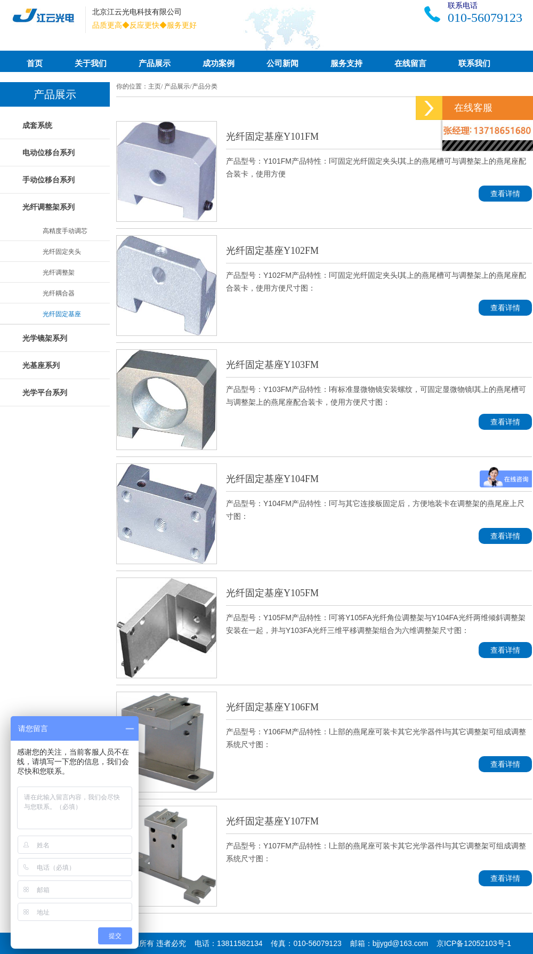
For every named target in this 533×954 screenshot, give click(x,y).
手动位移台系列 (48, 179)
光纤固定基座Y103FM (272, 364)
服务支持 (346, 63)
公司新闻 (282, 63)
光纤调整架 (59, 272)
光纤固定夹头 (62, 251)
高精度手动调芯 (65, 231)
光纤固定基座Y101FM (272, 136)
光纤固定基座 (62, 314)
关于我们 (91, 63)
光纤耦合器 (59, 293)
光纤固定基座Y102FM (272, 250)
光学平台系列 (44, 392)
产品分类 (204, 86)
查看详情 (505, 193)
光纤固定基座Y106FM (272, 707)
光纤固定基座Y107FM (272, 821)
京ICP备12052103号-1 (474, 943)
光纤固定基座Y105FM (272, 593)
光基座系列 (41, 365)
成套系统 (37, 125)
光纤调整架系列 (48, 207)
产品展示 (155, 63)
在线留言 (410, 63)
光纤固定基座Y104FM (272, 479)
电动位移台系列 (48, 152)
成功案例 (219, 63)
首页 (35, 63)
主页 (154, 86)
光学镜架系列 (44, 338)
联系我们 (474, 63)
